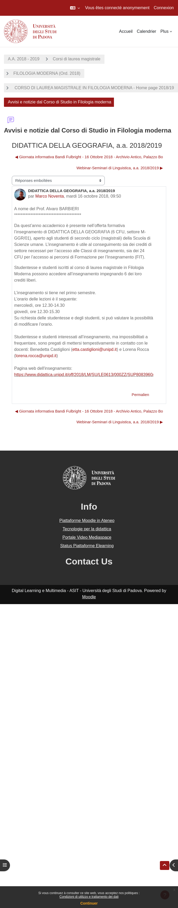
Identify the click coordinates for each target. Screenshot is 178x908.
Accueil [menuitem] (126, 31)
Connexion (164, 8)
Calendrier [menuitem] (146, 31)
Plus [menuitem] (164, 31)
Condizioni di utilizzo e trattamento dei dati (89, 897)
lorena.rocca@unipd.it (35, 355)
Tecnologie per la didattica (86, 529)
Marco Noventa (49, 196)
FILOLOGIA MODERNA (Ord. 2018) (46, 73)
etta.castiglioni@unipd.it (94, 349)
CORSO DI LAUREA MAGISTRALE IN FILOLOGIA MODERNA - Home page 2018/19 (93, 88)
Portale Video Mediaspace (87, 537)
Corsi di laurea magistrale (76, 59)
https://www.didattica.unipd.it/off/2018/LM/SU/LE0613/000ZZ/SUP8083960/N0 (86, 374)
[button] (75, 8)
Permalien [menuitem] (140, 395)
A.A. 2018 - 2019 (23, 59)
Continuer (89, 903)
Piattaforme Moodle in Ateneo (86, 520)
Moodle (89, 597)
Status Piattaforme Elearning (87, 545)
